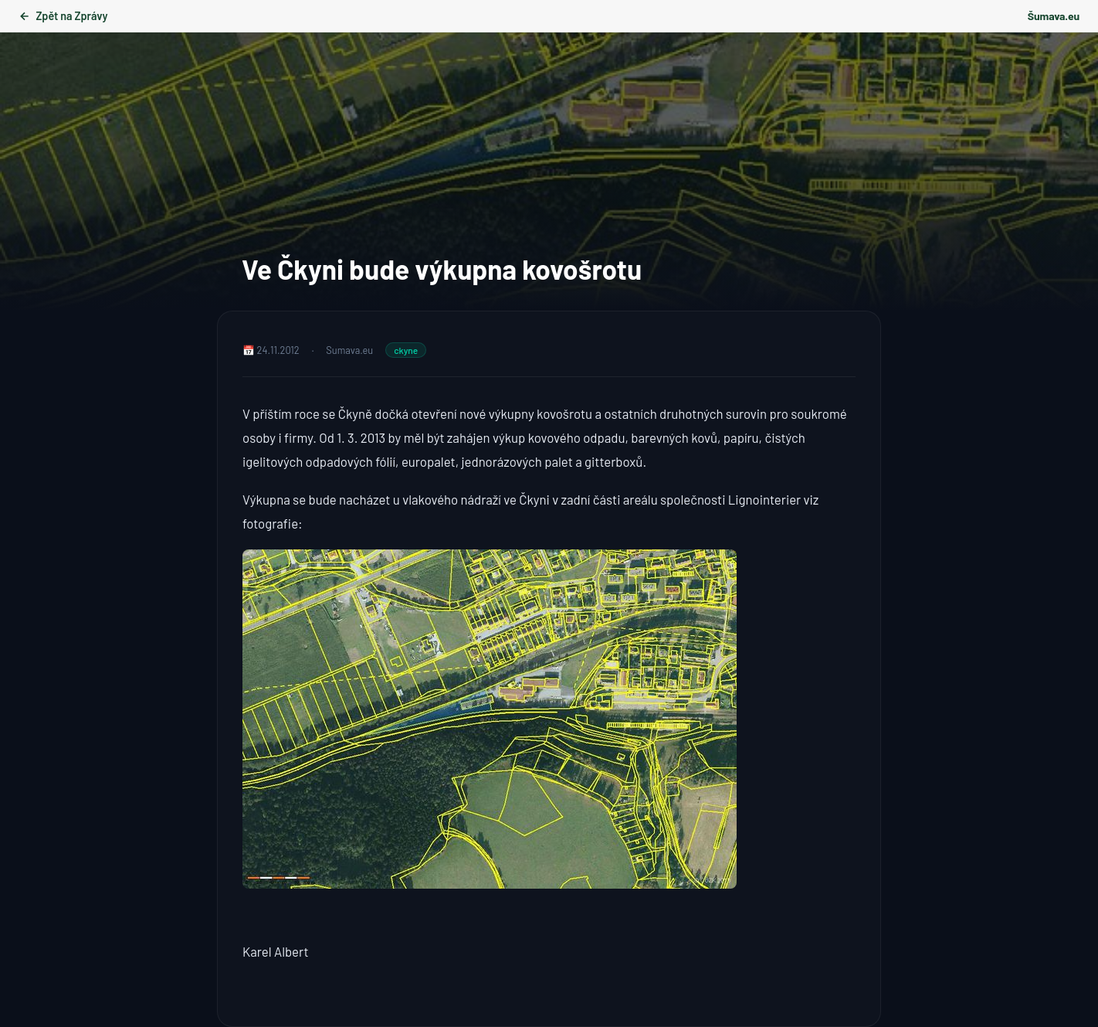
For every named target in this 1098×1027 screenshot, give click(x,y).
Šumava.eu (1053, 15)
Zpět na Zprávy (63, 15)
